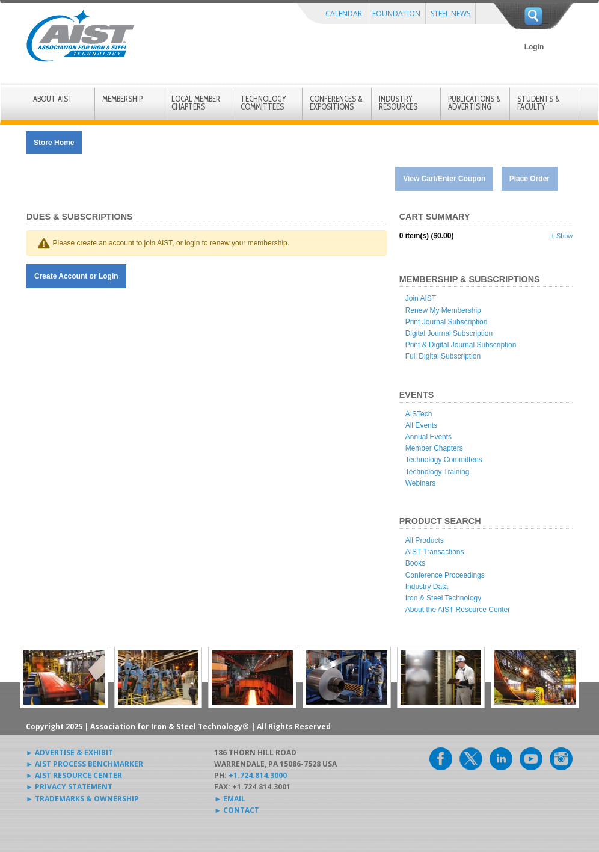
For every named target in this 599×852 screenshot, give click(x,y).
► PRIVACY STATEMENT (69, 787)
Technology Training (437, 472)
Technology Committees (443, 459)
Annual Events (428, 437)
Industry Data (426, 586)
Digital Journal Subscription (449, 333)
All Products (424, 540)
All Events (421, 425)
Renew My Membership (443, 310)
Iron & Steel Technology (443, 598)
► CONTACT (236, 810)
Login (534, 47)
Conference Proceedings (445, 575)
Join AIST (420, 298)
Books (415, 563)
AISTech (418, 414)
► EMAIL (229, 799)
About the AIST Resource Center (458, 609)
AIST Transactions (434, 552)
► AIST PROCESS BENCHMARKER (84, 764)
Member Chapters (434, 448)
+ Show (562, 235)
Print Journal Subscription (446, 322)
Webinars (420, 483)
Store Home (54, 142)
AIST (80, 35)
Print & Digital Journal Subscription (461, 345)
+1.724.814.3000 (258, 775)
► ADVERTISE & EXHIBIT (69, 752)
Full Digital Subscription (443, 356)
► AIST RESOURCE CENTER (74, 775)
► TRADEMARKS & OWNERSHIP (82, 799)
